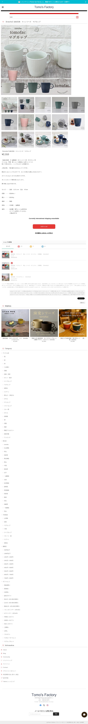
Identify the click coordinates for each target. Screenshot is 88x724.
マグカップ (7, 384)
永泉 (5, 479)
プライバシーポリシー (9, 671)
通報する (82, 302)
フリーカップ (8, 406)
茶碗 (5, 370)
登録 (56, 714)
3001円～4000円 (8, 564)
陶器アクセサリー (9, 430)
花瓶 (5, 423)
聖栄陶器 (6, 490)
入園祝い (6, 627)
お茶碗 (6, 518)
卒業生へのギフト (9, 617)
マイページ (6, 664)
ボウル (6, 398)
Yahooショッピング (9, 681)
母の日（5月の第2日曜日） (11, 599)
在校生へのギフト (9, 620)
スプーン (6, 391)
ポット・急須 (8, 377)
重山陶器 (6, 458)
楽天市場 (5, 678)
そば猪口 (6, 367)
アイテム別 (6, 353)
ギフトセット (6, 581)
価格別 (4, 546)
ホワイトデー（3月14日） (11, 613)
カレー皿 (6, 409)
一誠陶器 (6, 476)
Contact (5, 667)
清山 (5, 500)
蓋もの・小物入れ (9, 395)
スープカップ (8, 381)
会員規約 (82, 722)
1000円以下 (7, 553)
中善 (5, 465)
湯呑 (5, 522)
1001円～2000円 (8, 557)
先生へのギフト (8, 624)
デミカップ (7, 402)
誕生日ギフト (8, 595)
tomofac (6, 444)
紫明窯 (6, 486)
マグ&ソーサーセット (10, 638)
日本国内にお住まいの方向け (44, 233)
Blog (4, 653)
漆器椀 (6, 416)
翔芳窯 (6, 493)
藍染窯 (6, 469)
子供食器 (5, 515)
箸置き (6, 388)
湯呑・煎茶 (7, 374)
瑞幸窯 (6, 455)
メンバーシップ (7, 660)
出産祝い (6, 592)
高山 (5, 511)
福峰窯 (6, 504)
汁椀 (5, 529)
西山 (5, 462)
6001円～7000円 (8, 574)
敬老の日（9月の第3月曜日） (12, 606)
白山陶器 (6, 448)
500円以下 (7, 550)
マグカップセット (9, 641)
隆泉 (5, 497)
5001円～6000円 (8, 571)
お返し (6, 631)
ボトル (6, 413)
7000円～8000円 (8, 578)
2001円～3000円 (8, 560)
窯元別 (4, 441)
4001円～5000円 (8, 567)
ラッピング (7, 437)
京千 (5, 472)
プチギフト (7, 634)
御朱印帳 (6, 434)
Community (6, 657)
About (5, 650)
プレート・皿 (8, 536)
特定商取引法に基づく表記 (11, 674)
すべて (8, 246)
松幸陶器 (6, 483)
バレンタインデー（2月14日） (12, 609)
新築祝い (6, 588)
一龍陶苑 (6, 508)
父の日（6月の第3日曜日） (11, 602)
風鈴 (5, 427)
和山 (5, 451)
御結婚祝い (7, 585)
